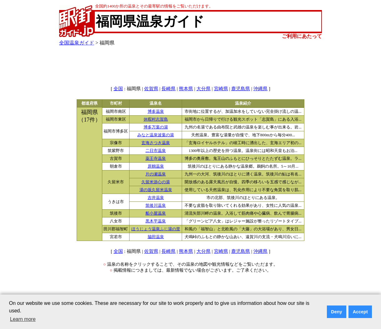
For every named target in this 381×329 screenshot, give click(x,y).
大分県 (203, 88)
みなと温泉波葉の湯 (155, 135)
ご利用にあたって (302, 36)
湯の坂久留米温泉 (156, 190)
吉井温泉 (156, 198)
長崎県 (168, 88)
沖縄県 (260, 88)
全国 (118, 88)
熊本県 (186, 88)
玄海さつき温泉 (155, 143)
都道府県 (89, 103)
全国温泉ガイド (76, 42)
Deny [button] (336, 311)
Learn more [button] (23, 319)
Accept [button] (360, 311)
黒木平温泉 (155, 221)
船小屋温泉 (155, 213)
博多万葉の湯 (156, 127)
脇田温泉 (156, 237)
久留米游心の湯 (155, 182)
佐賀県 (151, 88)
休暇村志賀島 (156, 119)
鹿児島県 (240, 88)
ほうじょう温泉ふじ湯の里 (155, 229)
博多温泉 (156, 111)
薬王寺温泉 (155, 158)
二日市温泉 (155, 151)
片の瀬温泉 (155, 174)
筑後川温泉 (155, 205)
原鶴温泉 (156, 166)
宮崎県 (221, 88)
